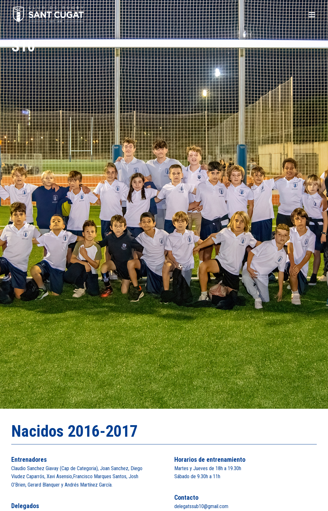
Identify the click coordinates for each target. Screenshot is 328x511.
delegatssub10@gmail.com (201, 506)
